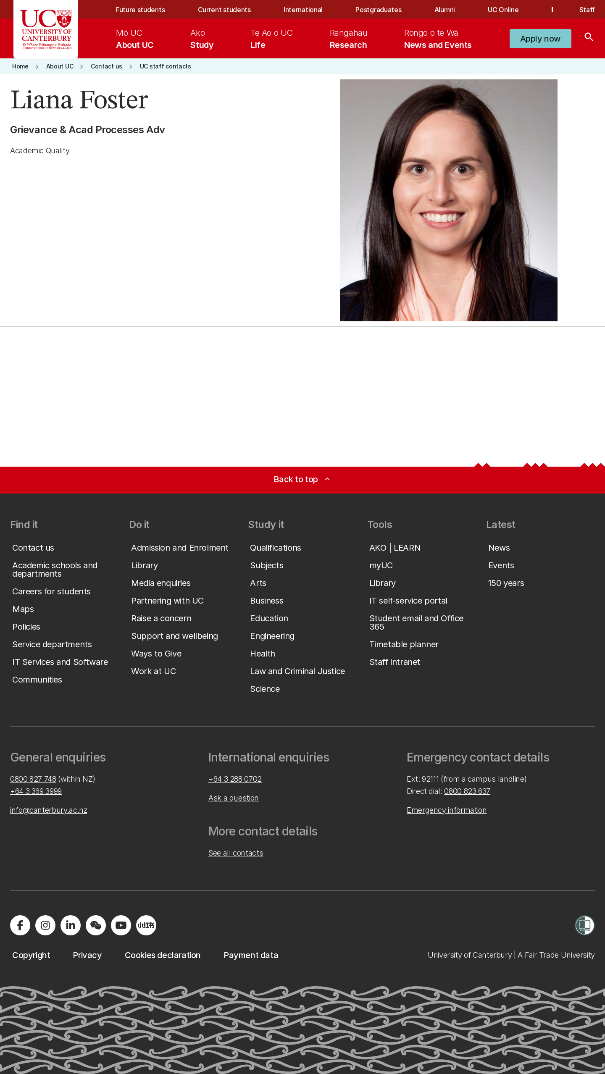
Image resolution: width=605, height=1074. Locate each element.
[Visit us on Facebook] (20, 925)
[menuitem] (135, 38)
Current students (224, 9)
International (303, 9)
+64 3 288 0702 (235, 779)
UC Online (503, 9)
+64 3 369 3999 (36, 791)
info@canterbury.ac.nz (48, 810)
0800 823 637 (467, 791)
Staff (587, 9)
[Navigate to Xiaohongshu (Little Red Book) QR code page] (146, 925)
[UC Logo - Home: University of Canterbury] (46, 29)
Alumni (444, 9)
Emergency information (447, 810)
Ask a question (233, 797)
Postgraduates (378, 9)
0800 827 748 (33, 779)
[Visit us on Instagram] (45, 925)
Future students (140, 9)
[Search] (589, 39)
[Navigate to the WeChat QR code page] (96, 925)
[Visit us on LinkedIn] (70, 925)
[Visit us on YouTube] (121, 925)
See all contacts (235, 852)
